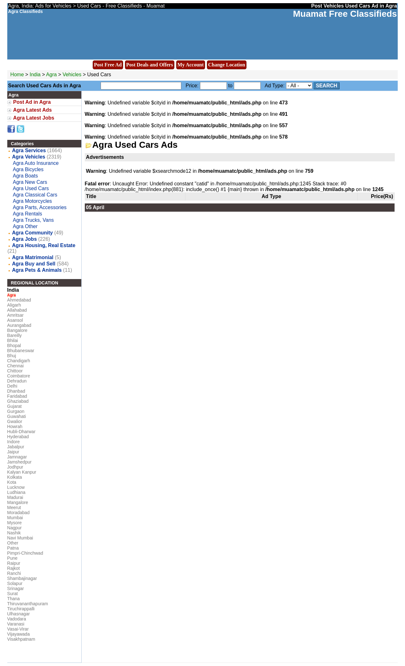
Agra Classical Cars (35, 194)
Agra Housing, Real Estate (43, 245)
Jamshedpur (19, 461)
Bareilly (14, 335)
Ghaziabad (18, 401)
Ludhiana (16, 492)
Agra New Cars (30, 182)
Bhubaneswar (20, 350)
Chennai (15, 365)
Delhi (12, 386)
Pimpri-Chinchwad (25, 553)
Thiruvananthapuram (27, 603)
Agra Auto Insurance (36, 163)
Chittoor (15, 370)
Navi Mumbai (20, 537)
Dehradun (17, 380)
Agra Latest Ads (32, 110)
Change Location (226, 64)
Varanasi (15, 623)
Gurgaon (15, 411)
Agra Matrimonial (32, 257)
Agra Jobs (24, 239)
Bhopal (14, 345)
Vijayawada (18, 634)
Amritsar (15, 315)
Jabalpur (15, 446)
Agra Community (32, 232)
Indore (13, 441)
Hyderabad (18, 436)
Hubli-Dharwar (21, 431)
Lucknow (16, 487)
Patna (13, 548)
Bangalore (17, 330)
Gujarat (14, 406)
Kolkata (14, 477)
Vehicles (72, 74)
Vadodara (16, 618)
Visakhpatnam (21, 639)
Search (326, 85)
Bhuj (11, 355)
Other (12, 542)
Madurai (15, 497)
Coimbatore (18, 375)
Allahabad (17, 310)
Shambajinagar (22, 578)
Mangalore (17, 502)
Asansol (15, 320)
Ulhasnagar (18, 613)
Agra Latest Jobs (33, 118)
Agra (52, 74)
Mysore (14, 522)
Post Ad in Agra (32, 102)
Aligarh (14, 305)
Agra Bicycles (28, 169)
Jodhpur (15, 467)
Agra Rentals (27, 213)
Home (17, 74)
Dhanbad (16, 391)
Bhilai (12, 340)
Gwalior (14, 421)
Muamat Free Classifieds (345, 14)
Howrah (14, 426)
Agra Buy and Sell (33, 263)
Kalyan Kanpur (21, 472)
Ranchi (14, 573)
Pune (12, 558)
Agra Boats (25, 175)
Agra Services (29, 150)
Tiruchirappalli (21, 608)
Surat (12, 593)
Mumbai (15, 517)
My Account (191, 64)
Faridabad (17, 396)
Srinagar (15, 588)
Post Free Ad (108, 64)
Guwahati (16, 416)
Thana (13, 598)
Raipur (13, 563)
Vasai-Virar (18, 629)
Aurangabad (19, 325)
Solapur (14, 583)
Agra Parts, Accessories (40, 207)
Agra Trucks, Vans (33, 220)
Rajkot (13, 568)
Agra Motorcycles (32, 201)
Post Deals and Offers (149, 64)
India (35, 74)
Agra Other (25, 226)
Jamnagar (17, 456)
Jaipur (13, 451)
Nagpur (14, 527)
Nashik (14, 532)
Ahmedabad (19, 299)
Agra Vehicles (28, 156)
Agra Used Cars (31, 188)
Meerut (14, 507)
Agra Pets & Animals (37, 270)
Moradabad (18, 512)
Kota (11, 482)
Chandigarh (18, 360)
